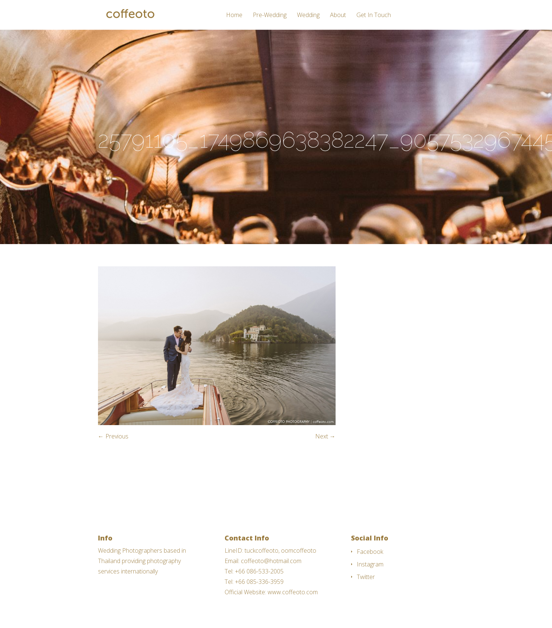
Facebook (370, 552)
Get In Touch (373, 15)
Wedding (308, 15)
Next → (325, 436)
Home (234, 15)
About (338, 15)
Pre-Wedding (270, 15)
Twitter (366, 577)
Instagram (370, 564)
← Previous (113, 436)
